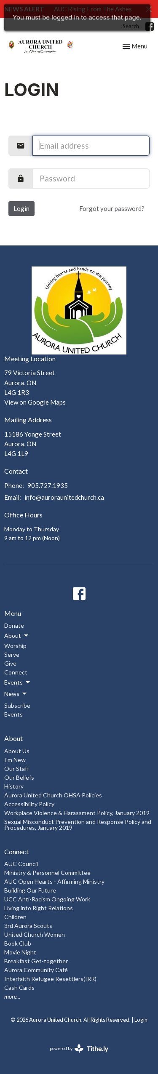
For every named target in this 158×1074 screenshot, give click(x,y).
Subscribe (17, 705)
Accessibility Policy (29, 803)
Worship (15, 645)
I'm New (15, 759)
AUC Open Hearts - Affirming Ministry (54, 881)
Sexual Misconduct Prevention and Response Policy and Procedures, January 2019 (77, 824)
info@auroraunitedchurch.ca (64, 497)
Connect (15, 672)
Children (15, 916)
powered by (79, 1048)
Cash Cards (19, 987)
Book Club (17, 943)
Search (131, 26)
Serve (11, 654)
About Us (16, 750)
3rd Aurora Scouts (28, 925)
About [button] (16, 636)
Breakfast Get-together (36, 961)
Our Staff (16, 768)
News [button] (16, 694)
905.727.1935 (47, 485)
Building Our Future (30, 890)
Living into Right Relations (38, 907)
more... (12, 996)
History (14, 786)
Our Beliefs (19, 777)
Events (13, 714)
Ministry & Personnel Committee (47, 872)
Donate (14, 625)
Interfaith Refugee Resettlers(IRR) (50, 978)
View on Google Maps (35, 402)
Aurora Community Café (36, 969)
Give (10, 663)
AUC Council (21, 863)
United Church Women (34, 934)
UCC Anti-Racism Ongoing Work (47, 899)
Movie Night (20, 952)
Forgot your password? (112, 208)
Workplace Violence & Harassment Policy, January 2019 (77, 812)
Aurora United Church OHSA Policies (53, 795)
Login (21, 208)
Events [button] (17, 682)
